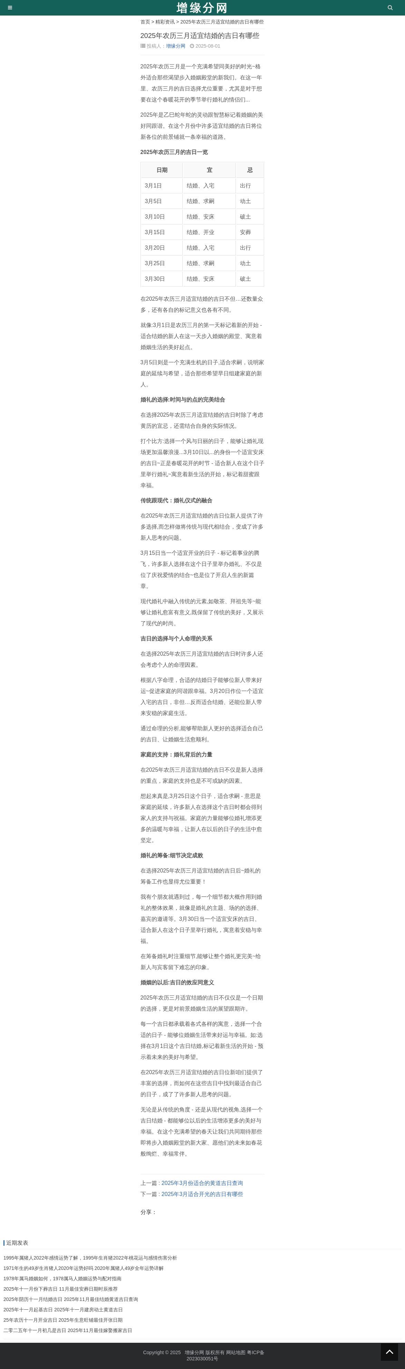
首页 (145, 22)
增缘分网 (175, 46)
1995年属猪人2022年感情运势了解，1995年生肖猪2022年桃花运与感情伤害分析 (90, 1258)
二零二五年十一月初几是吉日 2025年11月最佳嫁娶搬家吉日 (67, 1330)
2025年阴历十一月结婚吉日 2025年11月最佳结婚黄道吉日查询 (70, 1299)
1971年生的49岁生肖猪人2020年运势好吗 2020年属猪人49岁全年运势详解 (83, 1268)
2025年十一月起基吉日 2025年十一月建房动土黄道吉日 (63, 1309)
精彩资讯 (165, 22)
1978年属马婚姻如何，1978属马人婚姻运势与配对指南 (62, 1278)
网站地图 (235, 1352)
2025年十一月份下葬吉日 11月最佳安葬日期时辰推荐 (60, 1289)
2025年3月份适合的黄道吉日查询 (202, 1183)
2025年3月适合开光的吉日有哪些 (202, 1194)
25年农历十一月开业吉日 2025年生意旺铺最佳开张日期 (63, 1320)
